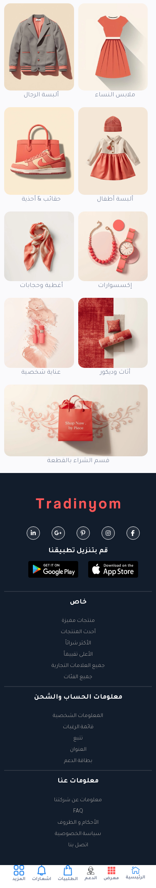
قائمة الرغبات (78, 727)
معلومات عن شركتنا (78, 800)
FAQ (78, 812)
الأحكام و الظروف (78, 823)
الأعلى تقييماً (78, 655)
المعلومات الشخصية (78, 716)
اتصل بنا (78, 845)
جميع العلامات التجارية (78, 666)
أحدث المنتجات (78, 632)
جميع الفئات (78, 677)
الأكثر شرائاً (78, 644)
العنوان (78, 750)
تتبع (78, 739)
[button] (113, 569)
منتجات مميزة (78, 621)
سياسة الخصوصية (78, 834)
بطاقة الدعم (78, 761)
